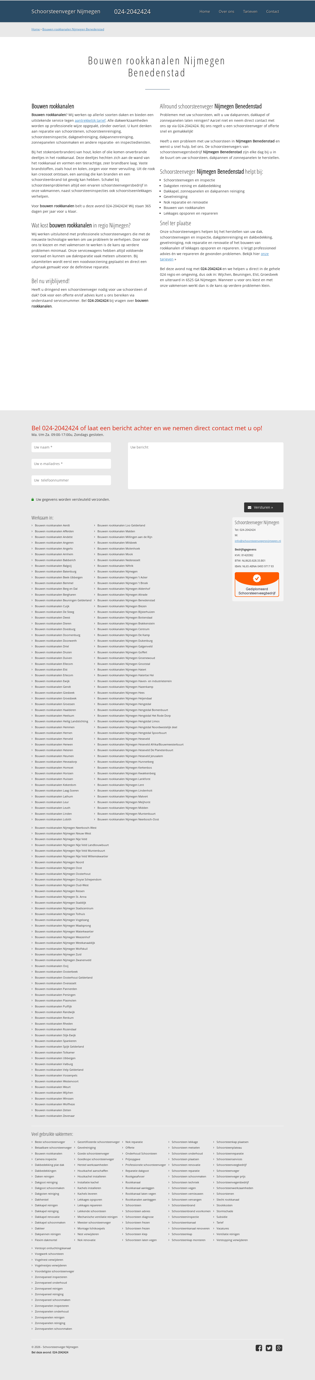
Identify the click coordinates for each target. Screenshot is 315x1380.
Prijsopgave (133, 1159)
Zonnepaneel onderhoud (51, 1282)
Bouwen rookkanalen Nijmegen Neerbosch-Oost (128, 819)
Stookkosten (225, 1205)
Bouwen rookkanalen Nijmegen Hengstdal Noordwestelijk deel (137, 727)
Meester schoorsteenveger (94, 1222)
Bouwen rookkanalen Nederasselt (118, 560)
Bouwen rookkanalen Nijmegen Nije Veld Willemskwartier (71, 856)
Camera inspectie (46, 1159)
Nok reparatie (134, 1142)
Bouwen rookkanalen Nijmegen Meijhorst (123, 802)
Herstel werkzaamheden (93, 1165)
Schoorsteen (133, 1205)
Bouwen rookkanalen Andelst (54, 537)
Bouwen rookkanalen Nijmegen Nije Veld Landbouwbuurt (72, 845)
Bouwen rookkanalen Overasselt (55, 983)
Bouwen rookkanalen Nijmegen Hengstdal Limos (128, 721)
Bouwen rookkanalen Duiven (53, 658)
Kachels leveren (87, 1193)
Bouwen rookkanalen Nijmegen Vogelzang (62, 920)
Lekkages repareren (90, 1205)
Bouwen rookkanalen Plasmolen (55, 1000)
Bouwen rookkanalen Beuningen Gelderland (63, 600)
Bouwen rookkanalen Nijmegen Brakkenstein (126, 623)
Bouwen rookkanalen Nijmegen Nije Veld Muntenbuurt (70, 850)
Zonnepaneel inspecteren (51, 1277)
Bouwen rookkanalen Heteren (54, 750)
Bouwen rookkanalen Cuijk (52, 606)
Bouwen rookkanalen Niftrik (115, 566)
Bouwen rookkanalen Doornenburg (57, 635)
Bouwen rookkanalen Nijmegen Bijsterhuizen (126, 612)
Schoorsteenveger (228, 1171)
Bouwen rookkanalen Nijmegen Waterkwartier (64, 931)
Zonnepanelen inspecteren (52, 1306)
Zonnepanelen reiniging (50, 1323)
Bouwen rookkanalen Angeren (54, 542)
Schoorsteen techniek (185, 1182)
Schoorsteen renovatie (186, 1165)
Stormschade (225, 1211)
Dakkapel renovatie (47, 1217)
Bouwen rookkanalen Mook (115, 554)
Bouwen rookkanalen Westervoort (57, 1081)
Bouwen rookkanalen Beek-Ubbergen (59, 577)
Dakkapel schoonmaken (50, 1222)
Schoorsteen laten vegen (141, 1240)
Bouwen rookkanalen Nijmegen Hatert (121, 669)
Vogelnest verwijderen (49, 1259)
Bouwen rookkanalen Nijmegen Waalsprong (63, 925)
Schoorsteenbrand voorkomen (191, 1211)
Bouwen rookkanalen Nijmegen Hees (120, 692)
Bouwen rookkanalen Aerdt (52, 525)
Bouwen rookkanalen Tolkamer (55, 1052)
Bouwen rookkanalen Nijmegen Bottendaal (124, 617)
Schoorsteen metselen (186, 1147)
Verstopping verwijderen (232, 1240)
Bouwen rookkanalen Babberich (55, 560)
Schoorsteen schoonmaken (189, 1176)
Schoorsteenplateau (229, 1147)
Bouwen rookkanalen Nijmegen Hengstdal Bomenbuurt (132, 710)
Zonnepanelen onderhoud (52, 1311)
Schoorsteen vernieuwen (187, 1193)
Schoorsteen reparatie (186, 1171)
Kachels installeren (89, 1188)
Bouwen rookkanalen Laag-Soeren (57, 790)
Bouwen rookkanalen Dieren (53, 623)
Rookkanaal (133, 1182)
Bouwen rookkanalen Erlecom (54, 675)
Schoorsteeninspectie (185, 1217)
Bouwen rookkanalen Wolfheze (55, 1104)
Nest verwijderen (88, 1234)
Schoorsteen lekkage (185, 1142)
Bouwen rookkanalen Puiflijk (53, 1006)
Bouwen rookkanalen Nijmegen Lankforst (123, 779)
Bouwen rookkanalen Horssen (54, 773)
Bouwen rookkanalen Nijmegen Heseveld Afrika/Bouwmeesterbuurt (140, 744)
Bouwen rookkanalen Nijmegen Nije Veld (61, 839)
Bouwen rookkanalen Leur (52, 802)
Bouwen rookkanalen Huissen (54, 779)
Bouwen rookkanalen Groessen (55, 704)
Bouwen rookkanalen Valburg (54, 1064)
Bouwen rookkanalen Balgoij (53, 566)
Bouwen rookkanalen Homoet (54, 767)
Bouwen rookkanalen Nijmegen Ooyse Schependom (68, 879)
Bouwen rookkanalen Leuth (52, 808)
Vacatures (223, 1228)
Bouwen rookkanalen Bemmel (54, 583)
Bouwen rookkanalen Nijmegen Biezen (122, 606)
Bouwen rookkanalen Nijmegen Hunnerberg (125, 761)
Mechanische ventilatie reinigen (98, 1217)
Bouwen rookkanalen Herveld (54, 739)
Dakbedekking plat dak (49, 1165)
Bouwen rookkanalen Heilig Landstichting (61, 721)
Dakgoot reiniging (46, 1182)
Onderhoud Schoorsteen (141, 1153)
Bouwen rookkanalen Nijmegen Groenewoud (126, 658)
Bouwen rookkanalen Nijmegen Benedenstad (73, 29)
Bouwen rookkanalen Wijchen (54, 1092)
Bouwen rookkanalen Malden (116, 531)
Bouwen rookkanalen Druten (53, 652)
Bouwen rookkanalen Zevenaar (55, 1116)
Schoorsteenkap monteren (188, 1240)
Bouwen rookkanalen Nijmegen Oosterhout (63, 874)
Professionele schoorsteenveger (146, 1165)
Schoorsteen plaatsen (185, 1159)
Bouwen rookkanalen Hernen (53, 733)
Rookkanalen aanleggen (141, 1199)
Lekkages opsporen (90, 1199)
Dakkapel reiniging (47, 1211)
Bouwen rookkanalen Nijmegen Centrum (123, 629)
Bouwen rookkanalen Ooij (51, 966)
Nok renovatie (86, 1240)
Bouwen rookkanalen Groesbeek (56, 698)
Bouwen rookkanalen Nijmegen (117, 571)
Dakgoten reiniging (47, 1193)
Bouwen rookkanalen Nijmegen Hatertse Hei (125, 675)
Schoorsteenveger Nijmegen (66, 11)
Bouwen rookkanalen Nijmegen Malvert (122, 796)
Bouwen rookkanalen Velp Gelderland (59, 1069)
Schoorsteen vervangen (187, 1199)
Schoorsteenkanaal (184, 1222)
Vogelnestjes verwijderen (51, 1265)
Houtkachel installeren (92, 1176)
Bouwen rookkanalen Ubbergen (55, 1058)
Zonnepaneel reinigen (49, 1288)
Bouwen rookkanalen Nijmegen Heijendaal (124, 698)
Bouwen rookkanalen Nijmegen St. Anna (60, 896)
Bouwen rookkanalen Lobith (53, 819)
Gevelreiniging (87, 1147)
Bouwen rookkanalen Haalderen (55, 710)
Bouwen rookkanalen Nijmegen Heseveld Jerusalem (130, 756)
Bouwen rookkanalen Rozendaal (55, 1029)
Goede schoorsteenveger (93, 1153)
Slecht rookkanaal (228, 1199)
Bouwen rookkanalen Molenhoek (118, 548)
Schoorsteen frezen (138, 1222)
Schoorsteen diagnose (140, 1217)
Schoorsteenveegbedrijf (232, 1165)
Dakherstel (41, 1199)
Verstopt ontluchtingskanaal (53, 1248)
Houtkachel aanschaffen (93, 1171)
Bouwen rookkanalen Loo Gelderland (121, 525)
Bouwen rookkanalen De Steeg (54, 612)
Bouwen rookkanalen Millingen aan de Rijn (124, 537)
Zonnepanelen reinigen (49, 1317)
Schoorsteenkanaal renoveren (191, 1228)
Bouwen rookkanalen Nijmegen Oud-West (62, 885)
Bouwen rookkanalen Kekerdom (55, 785)
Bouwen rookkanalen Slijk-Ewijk (55, 1035)
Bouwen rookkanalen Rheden (54, 1023)
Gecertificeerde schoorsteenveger (99, 1142)
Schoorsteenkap (182, 1234)
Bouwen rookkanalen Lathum (54, 796)
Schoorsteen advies (138, 1211)
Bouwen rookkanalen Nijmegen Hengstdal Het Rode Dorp (134, 715)
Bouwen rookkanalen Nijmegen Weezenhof (62, 937)
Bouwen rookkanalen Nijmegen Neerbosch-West (65, 827)
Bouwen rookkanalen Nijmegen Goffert (122, 652)
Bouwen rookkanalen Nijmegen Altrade (122, 594)
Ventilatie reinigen (228, 1234)
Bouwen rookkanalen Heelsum (54, 715)
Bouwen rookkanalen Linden (53, 813)
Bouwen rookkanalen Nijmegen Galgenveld (125, 646)
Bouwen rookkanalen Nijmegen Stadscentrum (64, 908)
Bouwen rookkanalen (48, 1153)
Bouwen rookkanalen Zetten (53, 1110)
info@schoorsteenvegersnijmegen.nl (258, 541)
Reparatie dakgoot (137, 1171)
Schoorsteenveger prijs (231, 1176)
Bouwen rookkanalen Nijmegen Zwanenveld (63, 960)
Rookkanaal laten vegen (141, 1193)
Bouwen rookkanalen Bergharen (55, 594)
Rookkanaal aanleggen (140, 1188)
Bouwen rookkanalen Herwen (54, 744)
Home (36, 29)
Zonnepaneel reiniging (49, 1294)
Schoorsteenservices (229, 1159)
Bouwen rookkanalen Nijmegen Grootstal (123, 664)
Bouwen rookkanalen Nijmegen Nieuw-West (63, 833)
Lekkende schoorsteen (92, 1211)
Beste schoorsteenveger (50, 1142)
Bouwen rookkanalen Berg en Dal (56, 588)
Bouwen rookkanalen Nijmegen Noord (59, 862)
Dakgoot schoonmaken (49, 1188)
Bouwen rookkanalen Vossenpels (56, 1075)
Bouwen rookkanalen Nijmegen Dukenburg (125, 640)
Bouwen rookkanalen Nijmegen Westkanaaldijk (65, 943)
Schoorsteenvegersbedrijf (233, 1182)
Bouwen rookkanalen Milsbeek (117, 542)
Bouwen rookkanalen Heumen (54, 756)
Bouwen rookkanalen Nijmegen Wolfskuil (61, 948)
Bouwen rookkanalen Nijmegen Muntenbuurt (126, 813)
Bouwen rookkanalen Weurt (53, 1087)
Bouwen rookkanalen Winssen (54, 1098)
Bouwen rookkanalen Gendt (53, 687)
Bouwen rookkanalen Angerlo (54, 548)
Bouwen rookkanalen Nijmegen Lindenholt (124, 790)
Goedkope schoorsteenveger (96, 1159)
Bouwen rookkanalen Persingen (55, 995)
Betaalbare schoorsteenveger (53, 1147)
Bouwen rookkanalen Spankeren (56, 1041)
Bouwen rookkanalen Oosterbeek (56, 971)
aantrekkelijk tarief (90, 120)
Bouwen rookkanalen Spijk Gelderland (59, 1046)
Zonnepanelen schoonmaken (53, 1328)
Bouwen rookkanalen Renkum (54, 1017)
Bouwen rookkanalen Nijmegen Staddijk (60, 902)
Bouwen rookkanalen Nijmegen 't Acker (122, 577)
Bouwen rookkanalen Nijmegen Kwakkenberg (126, 773)
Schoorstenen (225, 1193)
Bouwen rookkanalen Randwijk (55, 1012)
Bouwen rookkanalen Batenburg (55, 571)
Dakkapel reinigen (46, 1205)
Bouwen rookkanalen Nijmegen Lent (120, 785)
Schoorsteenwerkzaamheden (235, 1188)
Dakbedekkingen (45, 1171)
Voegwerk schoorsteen (49, 1254)
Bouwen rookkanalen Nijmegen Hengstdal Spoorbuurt (132, 733)
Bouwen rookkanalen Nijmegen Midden (122, 808)
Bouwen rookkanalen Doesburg (55, 629)
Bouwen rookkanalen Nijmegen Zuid (58, 954)
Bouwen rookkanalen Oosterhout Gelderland (64, 977)
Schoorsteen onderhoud (187, 1153)
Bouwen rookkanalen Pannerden (56, 989)
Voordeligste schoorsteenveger (54, 1271)
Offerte (130, 1147)
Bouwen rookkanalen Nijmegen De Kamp (123, 635)
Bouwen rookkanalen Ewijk (52, 681)
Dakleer (40, 1228)
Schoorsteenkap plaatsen (233, 1142)
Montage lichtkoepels (91, 1228)
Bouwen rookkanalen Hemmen (55, 727)
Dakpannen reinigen (48, 1234)
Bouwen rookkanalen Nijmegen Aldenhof (123, 588)
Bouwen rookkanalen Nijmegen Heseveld (123, 739)
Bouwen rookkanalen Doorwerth (56, 640)
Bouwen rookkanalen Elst (51, 669)
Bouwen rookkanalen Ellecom (54, 664)
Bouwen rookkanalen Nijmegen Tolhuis (60, 914)
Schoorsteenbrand (183, 1205)
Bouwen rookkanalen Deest (52, 617)
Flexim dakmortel (46, 1240)
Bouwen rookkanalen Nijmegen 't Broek (122, 583)
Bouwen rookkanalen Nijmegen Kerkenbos (124, 767)
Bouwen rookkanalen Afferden (54, 531)
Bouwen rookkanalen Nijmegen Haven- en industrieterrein (134, 681)
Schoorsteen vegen (184, 1188)
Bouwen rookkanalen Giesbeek (55, 692)
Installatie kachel (88, 1182)
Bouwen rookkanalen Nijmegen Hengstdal (124, 704)
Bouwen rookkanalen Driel (52, 646)
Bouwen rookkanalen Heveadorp (56, 761)
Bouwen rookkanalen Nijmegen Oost (58, 868)
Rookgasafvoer (135, 1176)
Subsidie (222, 1217)
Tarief (220, 1222)
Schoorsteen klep (136, 1234)
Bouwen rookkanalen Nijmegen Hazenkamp (125, 687)
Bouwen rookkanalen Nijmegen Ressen (60, 891)
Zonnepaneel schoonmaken (52, 1300)
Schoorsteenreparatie (230, 1153)
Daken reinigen (44, 1176)
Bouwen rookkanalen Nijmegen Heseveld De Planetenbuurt (135, 750)
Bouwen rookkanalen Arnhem (54, 554)
